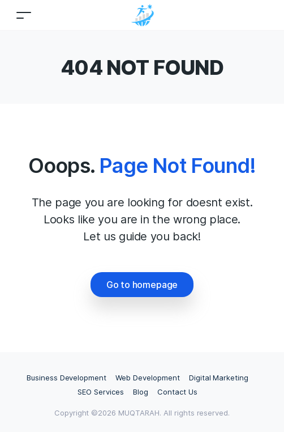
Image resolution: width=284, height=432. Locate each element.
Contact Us (177, 391)
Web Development (147, 377)
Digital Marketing (218, 377)
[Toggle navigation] (23, 15)
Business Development (66, 377)
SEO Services (101, 391)
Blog (140, 391)
